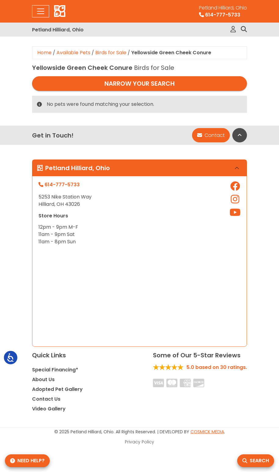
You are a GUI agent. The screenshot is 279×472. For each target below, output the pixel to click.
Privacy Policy (139, 442)
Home (44, 52)
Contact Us (46, 398)
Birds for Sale (110, 52)
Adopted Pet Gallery (57, 389)
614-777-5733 (223, 11)
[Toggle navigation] (40, 11)
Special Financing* (55, 369)
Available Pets (73, 52)
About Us (43, 379)
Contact (211, 135)
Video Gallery (49, 408)
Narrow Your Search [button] (139, 83)
